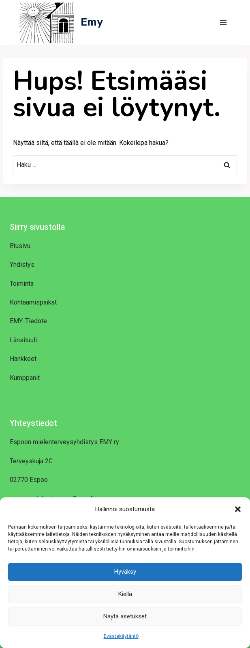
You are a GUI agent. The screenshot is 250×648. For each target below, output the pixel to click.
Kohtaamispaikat (33, 302)
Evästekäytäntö (121, 636)
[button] (238, 509)
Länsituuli (23, 340)
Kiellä (125, 594)
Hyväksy (125, 571)
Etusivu (20, 246)
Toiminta (22, 283)
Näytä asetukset (125, 616)
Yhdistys (22, 264)
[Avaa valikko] (223, 22)
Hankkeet (23, 359)
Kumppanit (25, 378)
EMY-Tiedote (28, 321)
